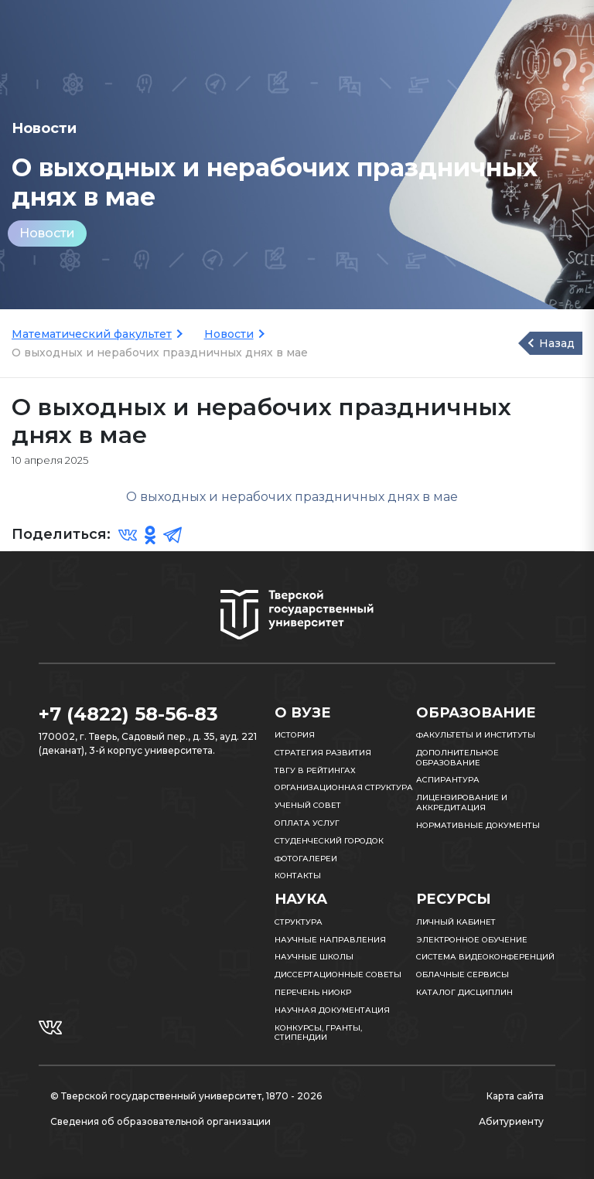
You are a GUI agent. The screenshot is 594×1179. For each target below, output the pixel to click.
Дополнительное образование (457, 758)
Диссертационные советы (338, 974)
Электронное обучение (471, 940)
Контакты (298, 876)
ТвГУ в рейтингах (315, 770)
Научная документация (332, 1010)
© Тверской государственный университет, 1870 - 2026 (186, 1096)
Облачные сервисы (462, 974)
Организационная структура (344, 787)
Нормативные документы (478, 825)
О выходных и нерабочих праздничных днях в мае (293, 496)
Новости (47, 233)
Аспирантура (448, 780)
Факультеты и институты (475, 735)
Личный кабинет (456, 922)
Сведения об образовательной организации (160, 1121)
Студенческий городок (329, 841)
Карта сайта (515, 1096)
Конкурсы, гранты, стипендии (318, 1033)
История (295, 735)
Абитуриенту (511, 1121)
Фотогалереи (306, 859)
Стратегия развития (323, 753)
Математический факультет (92, 334)
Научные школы (314, 957)
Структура (299, 922)
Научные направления (330, 940)
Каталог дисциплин (464, 992)
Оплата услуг (307, 823)
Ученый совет (308, 805)
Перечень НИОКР (313, 992)
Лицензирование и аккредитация (461, 802)
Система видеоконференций (485, 957)
